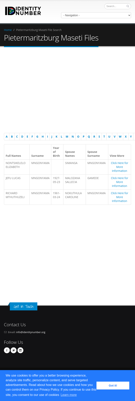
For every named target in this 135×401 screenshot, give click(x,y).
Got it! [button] (113, 385)
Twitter (14, 350)
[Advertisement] (37, 90)
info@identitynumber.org (30, 332)
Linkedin (20, 350)
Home (8, 30)
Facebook (7, 350)
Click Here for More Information (119, 167)
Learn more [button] (69, 394)
